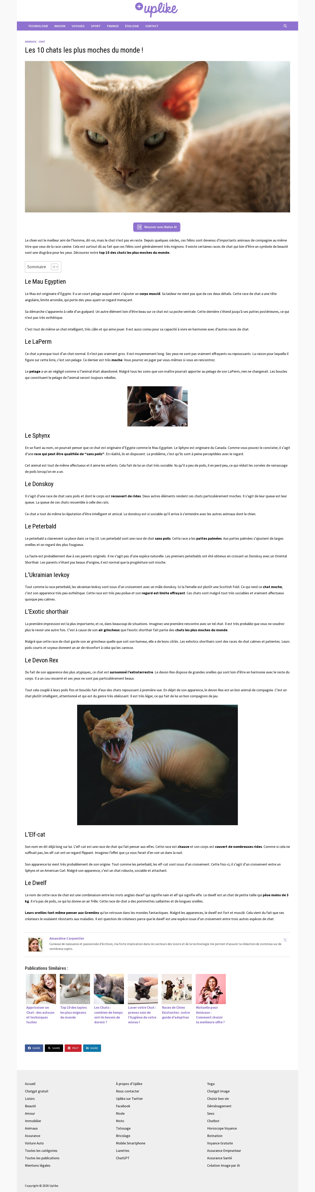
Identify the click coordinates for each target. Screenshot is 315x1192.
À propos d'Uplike (129, 1083)
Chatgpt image (218, 1091)
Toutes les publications (42, 1158)
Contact (152, 26)
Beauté (30, 1106)
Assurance (32, 1135)
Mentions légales (37, 1165)
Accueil (30, 1083)
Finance (113, 26)
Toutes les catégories (41, 1150)
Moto (120, 1121)
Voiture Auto (34, 1143)
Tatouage (123, 1128)
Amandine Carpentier (66, 938)
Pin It (73, 1048)
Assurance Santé (219, 1158)
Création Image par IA (223, 1165)
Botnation (214, 1135)
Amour (30, 1113)
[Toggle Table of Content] (52, 266)
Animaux (30, 41)
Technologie (38, 26)
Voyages (78, 26)
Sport (96, 26)
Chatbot (213, 1121)
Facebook (123, 1106)
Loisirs (30, 1098)
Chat (42, 41)
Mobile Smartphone (130, 1143)
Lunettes (122, 1150)
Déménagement (219, 1106)
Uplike (53, 1186)
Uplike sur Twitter (129, 1098)
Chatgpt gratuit (36, 1091)
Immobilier (33, 1121)
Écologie (132, 26)
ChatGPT (123, 1158)
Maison (59, 26)
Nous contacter (127, 1091)
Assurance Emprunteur (224, 1150)
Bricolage (123, 1135)
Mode (120, 1113)
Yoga (211, 1083)
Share (34, 1048)
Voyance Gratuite (220, 1143)
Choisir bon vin (218, 1098)
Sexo (210, 1113)
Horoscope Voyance (222, 1128)
